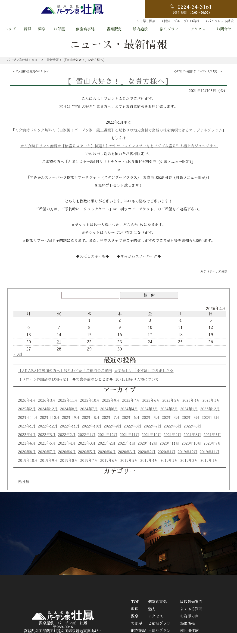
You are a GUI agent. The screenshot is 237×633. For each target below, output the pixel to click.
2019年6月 (109, 461)
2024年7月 (89, 409)
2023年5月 (150, 418)
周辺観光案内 (191, 602)
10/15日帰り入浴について (137, 379)
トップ (10, 29)
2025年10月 (90, 400)
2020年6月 (67, 452)
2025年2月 (27, 409)
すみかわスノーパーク (138, 256)
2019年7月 (89, 461)
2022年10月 (92, 426)
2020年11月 (169, 443)
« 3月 (17, 354)
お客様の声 (189, 616)
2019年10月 (28, 461)
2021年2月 (106, 443)
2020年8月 (27, 452)
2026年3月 (47, 400)
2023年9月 (71, 418)
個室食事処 (85, 29)
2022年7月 (152, 426)
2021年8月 (192, 435)
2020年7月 (47, 452)
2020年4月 (106, 452)
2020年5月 (87, 452)
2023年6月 (131, 418)
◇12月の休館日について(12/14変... (196, 71)
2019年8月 (69, 461)
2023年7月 (110, 418)
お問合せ (224, 29)
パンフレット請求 (221, 21)
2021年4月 (67, 443)
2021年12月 (107, 435)
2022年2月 (66, 435)
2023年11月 (28, 418)
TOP (135, 602)
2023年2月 (210, 418)
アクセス (197, 29)
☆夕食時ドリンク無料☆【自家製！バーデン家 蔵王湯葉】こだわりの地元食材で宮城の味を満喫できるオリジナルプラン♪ (118, 130)
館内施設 (140, 29)
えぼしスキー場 (93, 256)
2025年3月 (211, 400)
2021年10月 (151, 435)
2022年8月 (132, 426)
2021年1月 (126, 443)
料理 (27, 29)
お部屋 (59, 29)
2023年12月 (210, 409)
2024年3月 (149, 409)
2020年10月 (191, 443)
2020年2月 (147, 452)
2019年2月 (189, 461)
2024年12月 (48, 409)
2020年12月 (147, 443)
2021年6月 (27, 443)
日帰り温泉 (147, 21)
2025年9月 (111, 400)
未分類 (222, 271)
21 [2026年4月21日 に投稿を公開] (59, 342)
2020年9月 (212, 443)
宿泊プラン (169, 29)
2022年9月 (112, 426)
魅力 (152, 609)
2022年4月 (27, 435)
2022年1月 (86, 435)
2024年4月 (129, 409)
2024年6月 (109, 409)
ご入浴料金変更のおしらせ (32, 71)
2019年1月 (209, 461)
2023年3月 (191, 418)
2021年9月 (172, 435)
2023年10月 (50, 418)
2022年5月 (192, 426)
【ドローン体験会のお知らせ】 (44, 379)
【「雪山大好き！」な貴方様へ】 (118, 81)
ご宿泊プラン (159, 623)
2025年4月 (191, 400)
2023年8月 (91, 418)
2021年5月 (47, 443)
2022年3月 (47, 435)
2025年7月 (131, 400)
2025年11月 (68, 400)
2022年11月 (70, 426)
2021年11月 (129, 435)
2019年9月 (49, 461)
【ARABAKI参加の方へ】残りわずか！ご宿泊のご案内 (65, 371)
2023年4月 (170, 418)
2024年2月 (169, 409)
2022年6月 (172, 426)
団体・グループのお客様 (182, 21)
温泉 (42, 29)
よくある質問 (191, 609)
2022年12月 (48, 426)
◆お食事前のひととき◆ (92, 379)
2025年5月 (171, 400)
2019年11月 (209, 452)
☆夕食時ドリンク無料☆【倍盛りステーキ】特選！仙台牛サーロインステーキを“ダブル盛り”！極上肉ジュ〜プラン (118, 146)
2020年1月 (166, 452)
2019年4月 (149, 461)
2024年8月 (69, 409)
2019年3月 (169, 461)
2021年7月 (212, 435)
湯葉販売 (114, 29)
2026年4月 (27, 400)
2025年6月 (151, 400)
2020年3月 (127, 452)
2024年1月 (189, 409)
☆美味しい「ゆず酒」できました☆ (144, 371)
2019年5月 (129, 461)
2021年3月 (87, 443)
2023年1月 (27, 426)
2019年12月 (187, 452)
